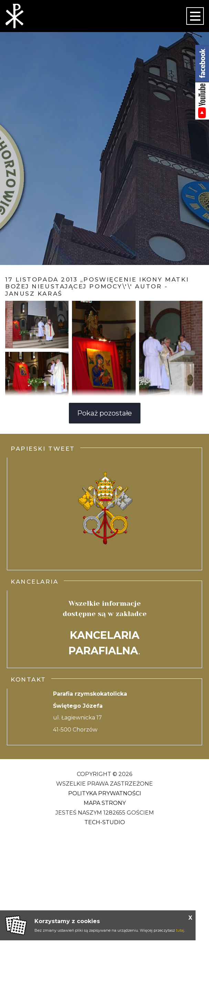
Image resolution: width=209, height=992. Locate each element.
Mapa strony (105, 803)
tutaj (180, 930)
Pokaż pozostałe (104, 413)
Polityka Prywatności (104, 793)
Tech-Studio (104, 822)
